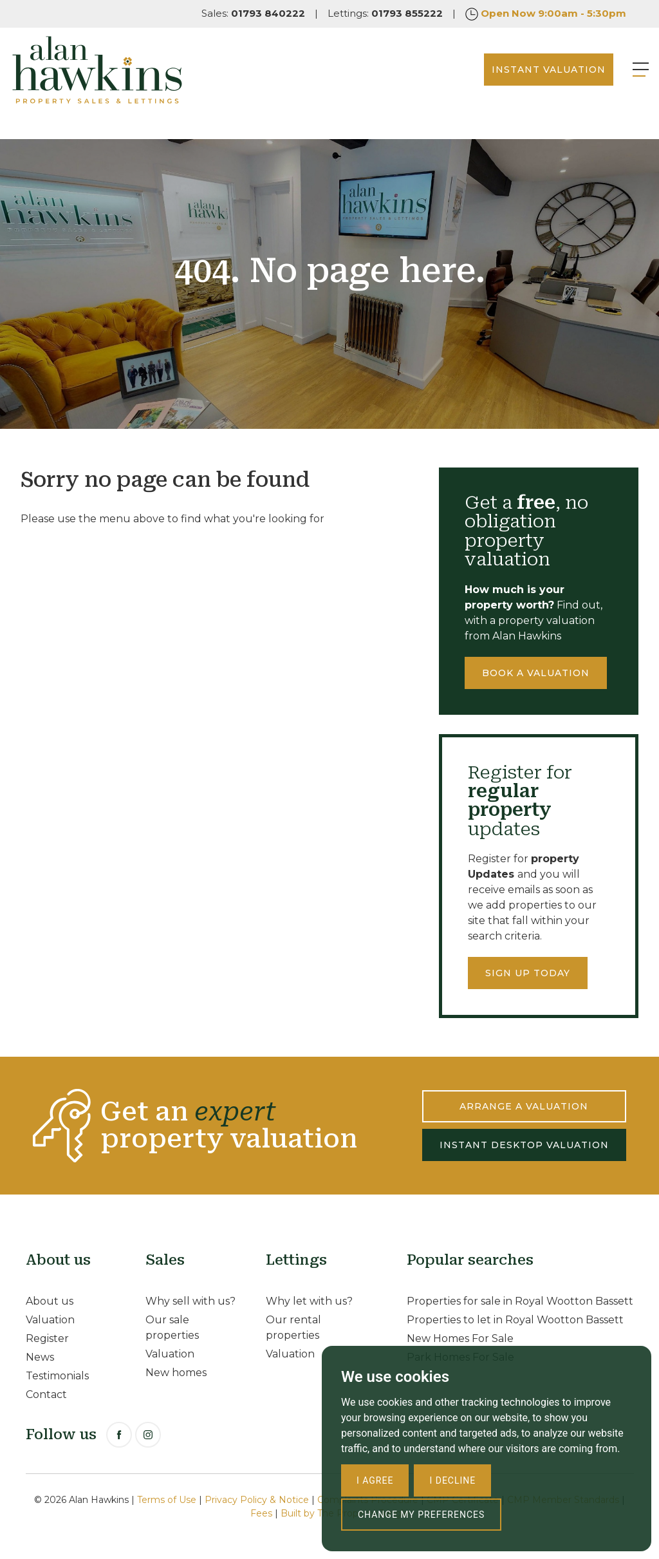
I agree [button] (375, 1480)
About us (49, 1301)
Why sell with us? (190, 1301)
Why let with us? (309, 1301)
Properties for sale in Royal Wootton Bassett (520, 1301)
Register (47, 1338)
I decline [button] (452, 1480)
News (40, 1357)
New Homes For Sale (460, 1338)
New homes (176, 1372)
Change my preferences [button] (421, 1514)
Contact (46, 1394)
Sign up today (527, 973)
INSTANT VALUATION (526, 83)
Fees (261, 1513)
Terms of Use (166, 1500)
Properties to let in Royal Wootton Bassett (515, 1320)
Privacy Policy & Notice (257, 1500)
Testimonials (57, 1376)
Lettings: (385, 13)
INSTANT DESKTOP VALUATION (524, 1145)
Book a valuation (535, 673)
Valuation (50, 1320)
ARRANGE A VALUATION (523, 1106)
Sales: (253, 13)
